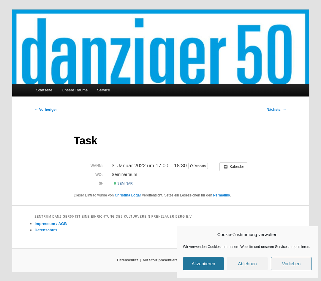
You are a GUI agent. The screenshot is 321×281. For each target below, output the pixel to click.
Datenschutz (46, 230)
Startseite (44, 90)
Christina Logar (128, 195)
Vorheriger (46, 109)
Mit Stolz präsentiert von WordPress (173, 260)
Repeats (198, 166)
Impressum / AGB (51, 223)
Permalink (221, 195)
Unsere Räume (75, 90)
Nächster (277, 109)
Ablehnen (247, 263)
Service (103, 90)
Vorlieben (291, 263)
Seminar (123, 183)
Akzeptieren (203, 263)
